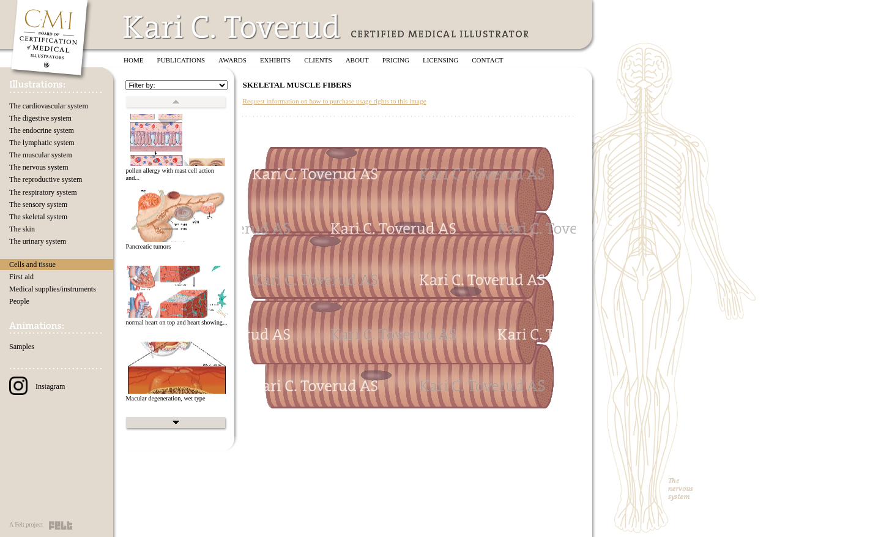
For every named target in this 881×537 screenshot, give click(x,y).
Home (134, 60)
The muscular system (40, 155)
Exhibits (275, 60)
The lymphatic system (42, 142)
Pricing (395, 60)
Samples (21, 346)
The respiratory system (43, 192)
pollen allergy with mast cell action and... (169, 174)
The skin (22, 229)
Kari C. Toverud (232, 26)
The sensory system (38, 204)
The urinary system (37, 241)
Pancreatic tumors (148, 246)
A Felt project (26, 524)
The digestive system (40, 118)
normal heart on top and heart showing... (176, 322)
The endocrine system (41, 130)
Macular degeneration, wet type (165, 398)
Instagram (37, 386)
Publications (181, 60)
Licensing (440, 60)
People (19, 301)
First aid (21, 276)
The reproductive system (45, 179)
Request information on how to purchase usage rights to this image (334, 101)
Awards (232, 60)
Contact (487, 60)
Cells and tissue (32, 264)
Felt (60, 525)
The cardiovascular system (48, 106)
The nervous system (39, 167)
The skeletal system (38, 216)
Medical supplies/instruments (52, 289)
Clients (318, 60)
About (357, 60)
